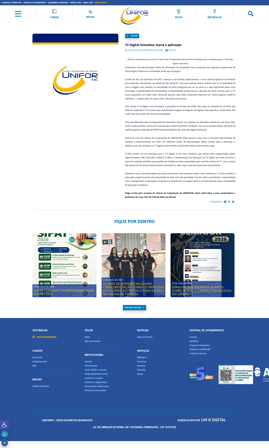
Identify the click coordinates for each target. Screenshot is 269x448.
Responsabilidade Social (96, 374)
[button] (4, 424)
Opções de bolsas (40, 386)
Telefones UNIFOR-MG (199, 349)
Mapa (87, 337)
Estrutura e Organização (96, 382)
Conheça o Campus (94, 378)
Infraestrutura (91, 366)
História (88, 362)
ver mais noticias (133, 307)
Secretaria (142, 362)
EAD (34, 366)
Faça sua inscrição (44, 337)
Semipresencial (39, 362)
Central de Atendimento (34, 2)
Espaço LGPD (75, 2)
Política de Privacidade (95, 390)
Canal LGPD (88, 2)
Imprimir (170, 50)
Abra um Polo (101, 2)
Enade (140, 374)
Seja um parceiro (92, 341)
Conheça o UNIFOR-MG (12, 2)
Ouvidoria (193, 341)
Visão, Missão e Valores (96, 370)
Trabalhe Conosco (198, 353)
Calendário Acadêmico (58, 2)
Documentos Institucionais (97, 386)
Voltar (132, 36)
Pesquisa (141, 366)
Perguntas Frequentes (199, 345)
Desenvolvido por (202, 420)
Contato (193, 337)
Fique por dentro (145, 337)
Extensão (141, 370)
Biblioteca (142, 357)
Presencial (37, 357)
